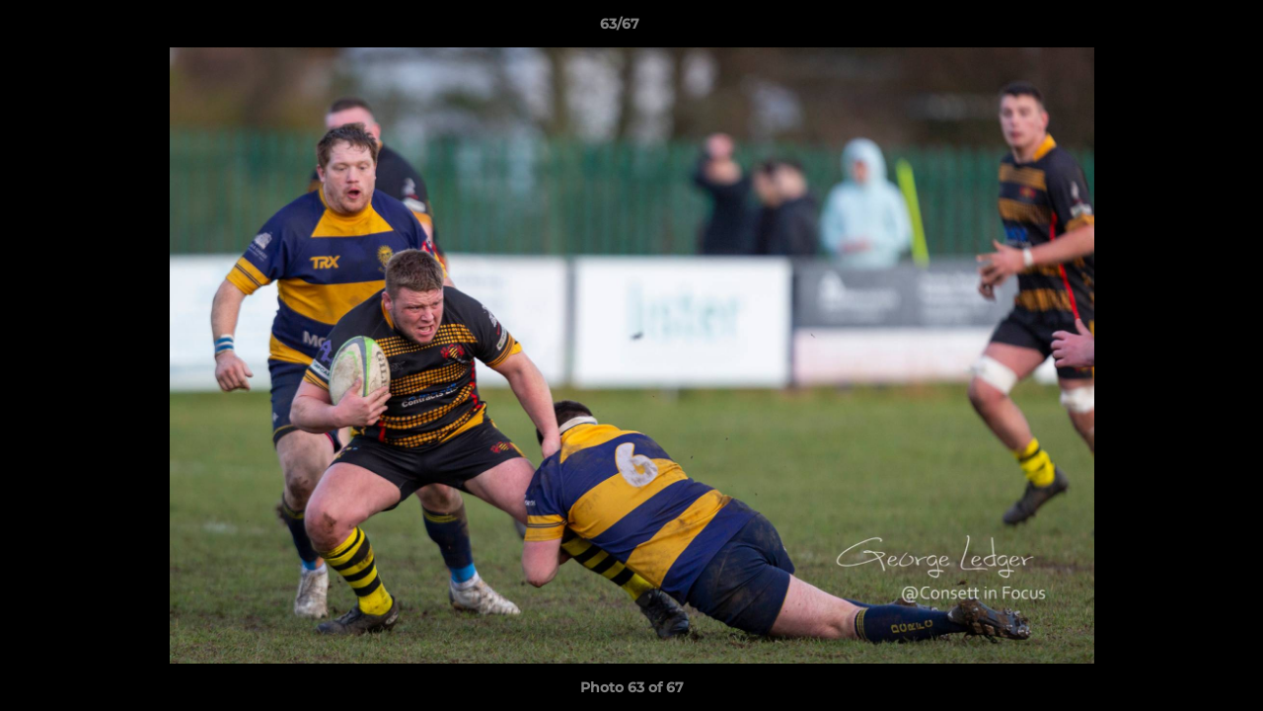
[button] (1180, 29)
